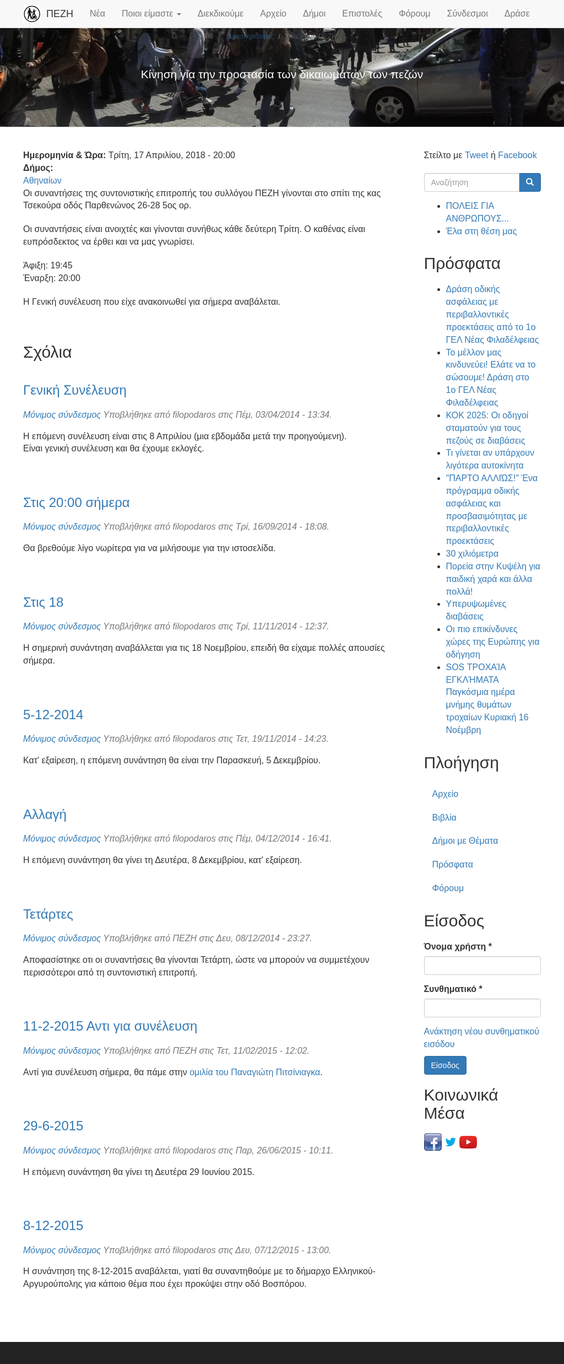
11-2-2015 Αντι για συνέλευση (110, 1025)
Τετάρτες (48, 914)
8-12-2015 (53, 1225)
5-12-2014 (53, 714)
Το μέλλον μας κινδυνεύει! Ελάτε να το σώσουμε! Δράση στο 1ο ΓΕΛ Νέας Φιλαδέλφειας (491, 377)
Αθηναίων (42, 180)
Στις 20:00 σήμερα (76, 502)
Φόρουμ (415, 13)
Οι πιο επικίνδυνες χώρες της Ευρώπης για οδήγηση (493, 641)
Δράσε (517, 13)
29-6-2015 (53, 1125)
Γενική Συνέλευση (75, 389)
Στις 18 (43, 602)
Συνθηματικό (453, 989)
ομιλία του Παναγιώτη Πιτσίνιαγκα (254, 1072)
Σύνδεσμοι (467, 13)
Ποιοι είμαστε (151, 13)
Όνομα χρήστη (458, 946)
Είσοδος (445, 1065)
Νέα (97, 13)
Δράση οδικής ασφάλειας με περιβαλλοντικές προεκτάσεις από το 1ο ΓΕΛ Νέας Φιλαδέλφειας (492, 314)
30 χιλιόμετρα (472, 553)
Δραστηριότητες (250, 36)
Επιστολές (362, 13)
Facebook (517, 155)
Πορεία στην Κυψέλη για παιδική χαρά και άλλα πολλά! (493, 579)
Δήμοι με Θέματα (465, 840)
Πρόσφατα (452, 864)
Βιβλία (444, 817)
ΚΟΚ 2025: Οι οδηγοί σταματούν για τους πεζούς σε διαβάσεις (487, 428)
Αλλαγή (45, 814)
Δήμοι (314, 13)
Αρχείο (273, 13)
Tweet (477, 155)
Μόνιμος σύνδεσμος (62, 414)
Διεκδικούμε (220, 13)
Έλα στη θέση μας (481, 231)
